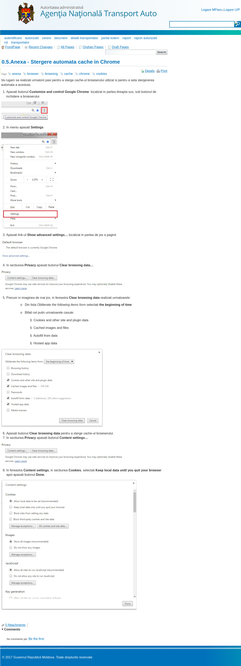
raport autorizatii (145, 38)
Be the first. (36, 639)
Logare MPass (211, 9)
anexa (16, 73)
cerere (46, 38)
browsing (51, 73)
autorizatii (32, 38)
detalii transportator (84, 38)
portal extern (110, 38)
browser (33, 73)
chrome (84, 73)
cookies (101, 73)
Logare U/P (232, 9)
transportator (20, 42)
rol (6, 42)
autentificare (13, 38)
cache (68, 73)
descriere (61, 38)
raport (126, 38)
